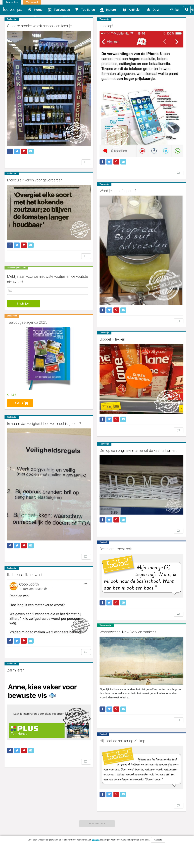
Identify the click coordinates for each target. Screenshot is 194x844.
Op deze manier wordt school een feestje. (40, 26)
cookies (96, 839)
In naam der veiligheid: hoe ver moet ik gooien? (44, 393)
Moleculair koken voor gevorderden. (35, 165)
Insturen (112, 10)
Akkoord (158, 839)
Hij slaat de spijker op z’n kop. (111, 686)
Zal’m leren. (16, 622)
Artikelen (135, 10)
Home (38, 10)
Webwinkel (32, 2)
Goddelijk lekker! (101, 308)
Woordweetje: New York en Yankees (116, 583)
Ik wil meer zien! (97, 823)
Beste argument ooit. (105, 506)
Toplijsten (88, 10)
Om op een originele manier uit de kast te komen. (127, 410)
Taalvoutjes (12, 2)
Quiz (156, 10)
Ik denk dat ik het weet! (25, 534)
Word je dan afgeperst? (106, 174)
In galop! (95, 26)
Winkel (174, 10)
